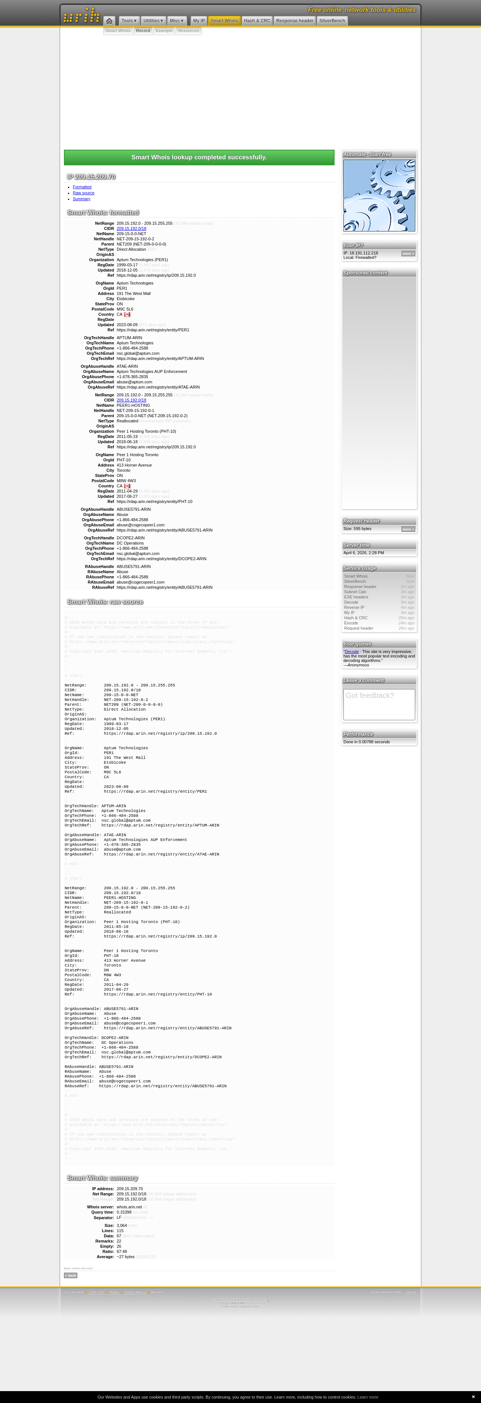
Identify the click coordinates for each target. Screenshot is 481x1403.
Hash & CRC (257, 20)
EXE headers (379, 597)
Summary (81, 199)
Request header (379, 628)
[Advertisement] (240, 91)
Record (143, 30)
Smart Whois (224, 20)
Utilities (151, 20)
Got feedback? (379, 704)
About (411, 1378)
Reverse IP (379, 607)
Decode (379, 602)
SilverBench (332, 20)
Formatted (82, 187)
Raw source (83, 193)
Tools (127, 20)
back (72, 1361)
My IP (199, 20)
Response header (294, 20)
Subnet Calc (379, 592)
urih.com (97, 1378)
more (407, 254)
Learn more (368, 1397)
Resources (188, 30)
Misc (175, 20)
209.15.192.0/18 (131, 228)
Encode (379, 623)
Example (164, 30)
